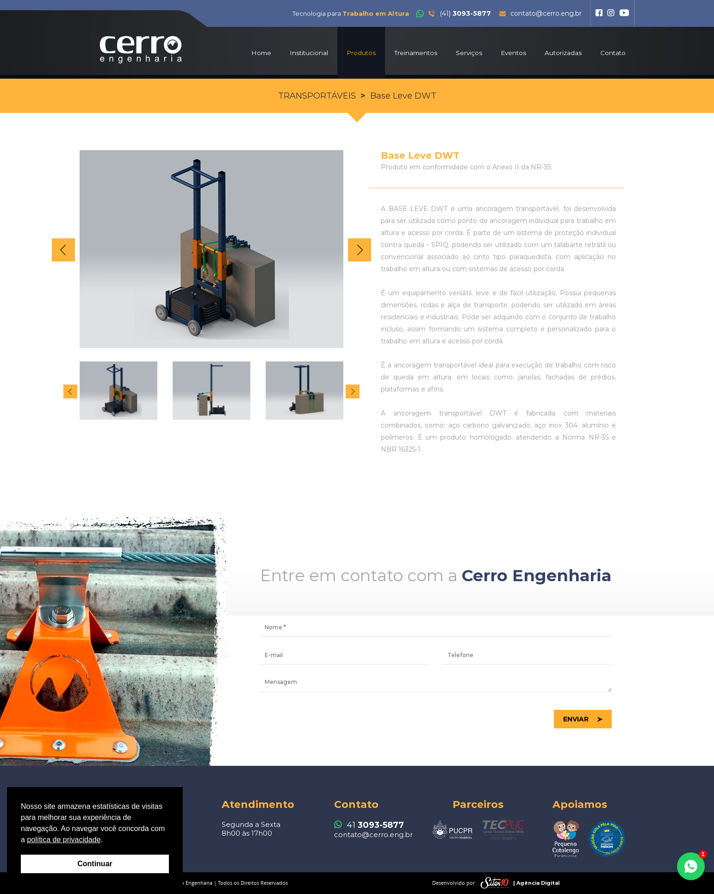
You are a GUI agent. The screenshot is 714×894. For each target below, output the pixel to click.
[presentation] (330, 720)
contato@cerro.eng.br (540, 13)
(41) (453, 13)
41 (369, 825)
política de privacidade (63, 840)
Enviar (576, 719)
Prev (63, 249)
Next (359, 249)
